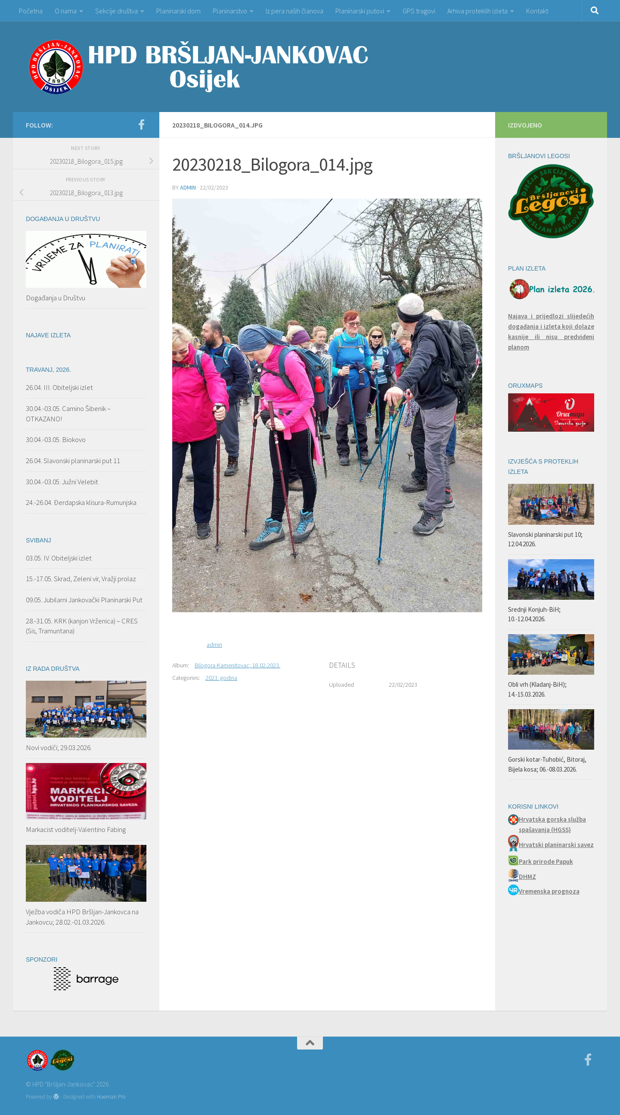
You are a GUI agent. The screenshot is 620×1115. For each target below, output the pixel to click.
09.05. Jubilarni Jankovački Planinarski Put (84, 599)
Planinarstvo (230, 10)
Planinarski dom (178, 10)
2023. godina (221, 678)
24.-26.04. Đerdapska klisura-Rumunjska (81, 502)
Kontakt (537, 10)
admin (188, 187)
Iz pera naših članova (294, 10)
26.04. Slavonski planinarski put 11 (73, 460)
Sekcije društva (116, 10)
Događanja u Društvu (55, 297)
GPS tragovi (419, 10)
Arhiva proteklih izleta (477, 10)
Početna (31, 10)
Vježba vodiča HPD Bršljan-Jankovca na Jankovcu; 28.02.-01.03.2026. (82, 917)
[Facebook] (141, 124)
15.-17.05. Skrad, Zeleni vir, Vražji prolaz (81, 578)
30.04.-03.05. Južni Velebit (62, 481)
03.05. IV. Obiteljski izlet (59, 558)
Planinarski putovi (359, 10)
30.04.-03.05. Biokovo (56, 439)
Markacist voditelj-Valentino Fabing (76, 829)
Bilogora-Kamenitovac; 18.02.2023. (237, 665)
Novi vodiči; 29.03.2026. (59, 747)
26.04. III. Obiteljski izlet (59, 387)
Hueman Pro (111, 1096)
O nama (66, 10)
